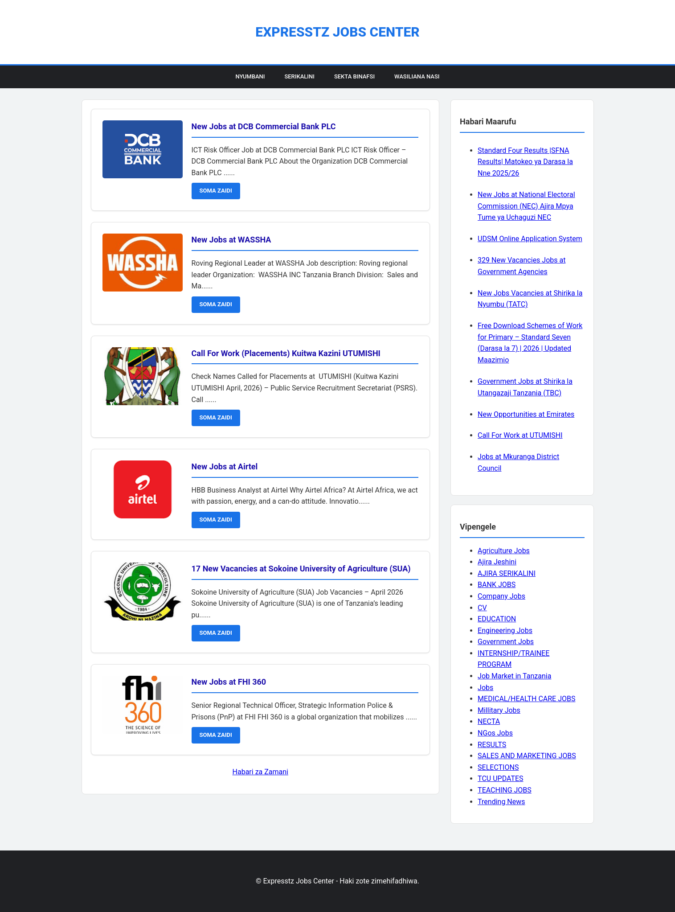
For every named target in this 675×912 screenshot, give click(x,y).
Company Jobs (501, 596)
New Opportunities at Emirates (526, 414)
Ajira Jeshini (497, 562)
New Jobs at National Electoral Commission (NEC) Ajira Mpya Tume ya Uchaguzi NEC (526, 206)
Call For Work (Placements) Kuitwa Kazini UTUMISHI (286, 353)
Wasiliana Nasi (416, 76)
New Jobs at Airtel (225, 466)
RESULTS (492, 744)
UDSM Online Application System (530, 238)
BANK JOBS (496, 584)
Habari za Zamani (260, 772)
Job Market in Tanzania (514, 676)
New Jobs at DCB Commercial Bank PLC (264, 126)
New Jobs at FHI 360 (229, 681)
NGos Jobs (495, 733)
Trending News (501, 801)
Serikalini (299, 76)
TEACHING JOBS (505, 790)
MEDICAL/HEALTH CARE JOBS (526, 698)
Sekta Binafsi (354, 76)
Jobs (485, 687)
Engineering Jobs (505, 630)
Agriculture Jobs (504, 550)
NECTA (489, 721)
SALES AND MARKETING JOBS (527, 756)
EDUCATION (497, 619)
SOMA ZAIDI (216, 190)
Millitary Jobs (499, 710)
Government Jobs (506, 641)
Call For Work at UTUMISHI (520, 435)
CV (482, 608)
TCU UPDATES (500, 778)
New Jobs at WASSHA (231, 239)
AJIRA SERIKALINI (507, 573)
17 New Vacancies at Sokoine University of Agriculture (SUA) (301, 568)
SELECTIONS (498, 767)
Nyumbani (250, 76)
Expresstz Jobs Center (337, 32)
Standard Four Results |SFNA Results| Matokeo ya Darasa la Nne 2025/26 (525, 161)
